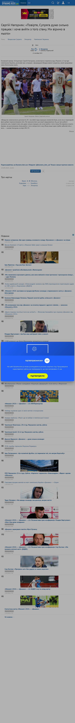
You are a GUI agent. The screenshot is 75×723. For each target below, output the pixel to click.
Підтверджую (37, 376)
